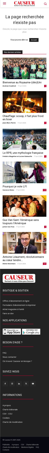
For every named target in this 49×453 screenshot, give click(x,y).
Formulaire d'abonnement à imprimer (19, 305)
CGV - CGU (7, 413)
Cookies (6, 417)
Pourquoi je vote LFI (15, 186)
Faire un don (8, 313)
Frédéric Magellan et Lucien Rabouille (17, 156)
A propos (7, 405)
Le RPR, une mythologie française (23, 152)
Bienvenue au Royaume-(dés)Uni (22, 82)
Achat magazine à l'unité (13, 309)
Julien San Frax (8, 227)
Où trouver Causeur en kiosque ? (17, 361)
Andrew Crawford (9, 86)
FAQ (4, 352)
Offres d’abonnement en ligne (16, 301)
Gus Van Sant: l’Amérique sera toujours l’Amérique (21, 221)
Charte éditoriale (10, 409)
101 (45, 264)
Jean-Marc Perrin (9, 123)
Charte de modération (12, 422)
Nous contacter (9, 357)
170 (45, 190)
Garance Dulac (8, 190)
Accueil (34, 40)
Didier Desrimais (9, 264)
